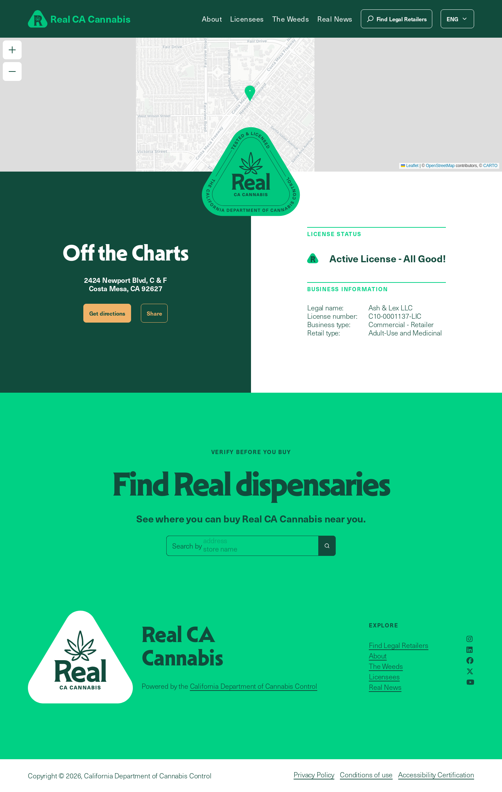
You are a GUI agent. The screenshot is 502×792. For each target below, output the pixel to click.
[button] (12, 49)
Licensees (247, 19)
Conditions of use (366, 774)
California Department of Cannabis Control (253, 686)
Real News (334, 19)
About (212, 19)
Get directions (107, 313)
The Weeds (290, 19)
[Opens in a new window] (469, 638)
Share (154, 313)
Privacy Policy (314, 774)
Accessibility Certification (436, 774)
